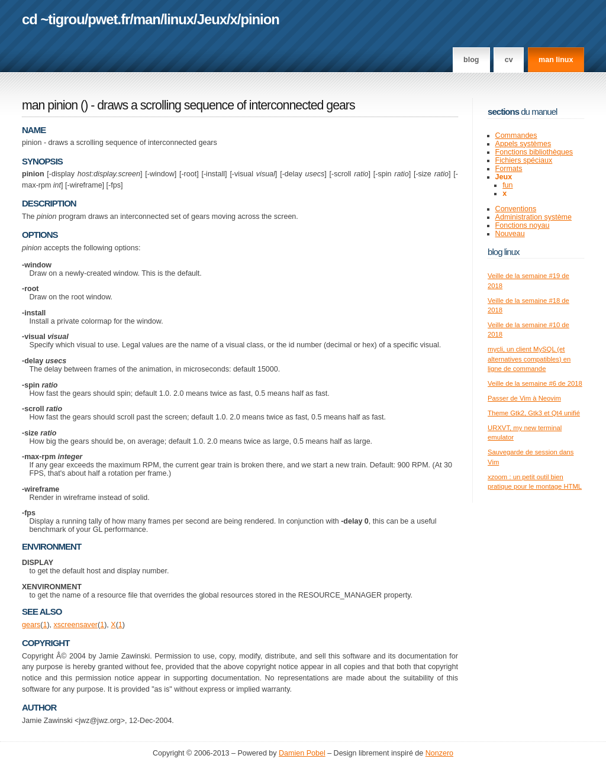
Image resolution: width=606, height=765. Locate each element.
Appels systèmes (523, 144)
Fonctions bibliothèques (534, 152)
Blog (471, 60)
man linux (556, 60)
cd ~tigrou (53, 19)
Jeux (212, 19)
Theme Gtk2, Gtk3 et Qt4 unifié (534, 413)
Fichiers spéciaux (524, 160)
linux (179, 19)
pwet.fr (109, 19)
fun (507, 185)
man (146, 19)
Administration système (533, 217)
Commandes (516, 135)
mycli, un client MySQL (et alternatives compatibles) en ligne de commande (529, 359)
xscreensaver (76, 625)
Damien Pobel (302, 753)
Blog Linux (504, 252)
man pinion (50, 105)
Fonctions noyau (522, 225)
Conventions (516, 209)
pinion (259, 19)
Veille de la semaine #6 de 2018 (535, 383)
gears (31, 625)
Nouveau (510, 234)
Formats (509, 168)
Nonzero (439, 753)
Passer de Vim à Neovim (524, 398)
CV (509, 60)
